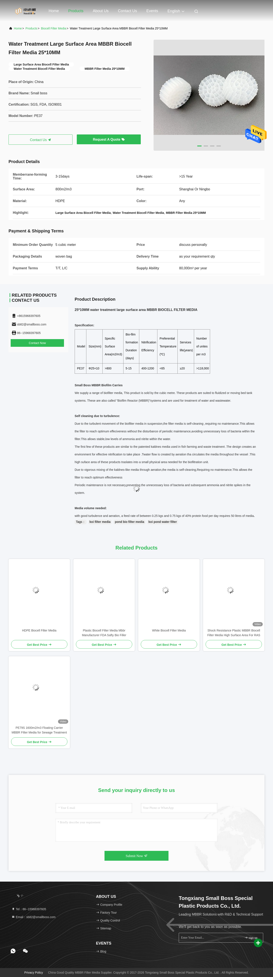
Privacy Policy (33, 972)
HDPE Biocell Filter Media (39, 630)
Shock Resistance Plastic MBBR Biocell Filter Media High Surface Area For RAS (233, 633)
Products (75, 11)
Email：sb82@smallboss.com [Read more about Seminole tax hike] (33, 917)
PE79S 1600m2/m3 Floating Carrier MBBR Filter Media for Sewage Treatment (39, 730)
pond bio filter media (129, 521)
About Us (101, 11)
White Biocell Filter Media (169, 630)
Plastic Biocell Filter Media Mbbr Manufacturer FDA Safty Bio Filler (104, 633)
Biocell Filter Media (53, 28)
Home (54, 11)
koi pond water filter (162, 521)
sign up (250, 937)
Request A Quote (109, 139)
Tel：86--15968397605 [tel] (29, 909)
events (152, 11)
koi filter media (100, 521)
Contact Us (127, 11)
